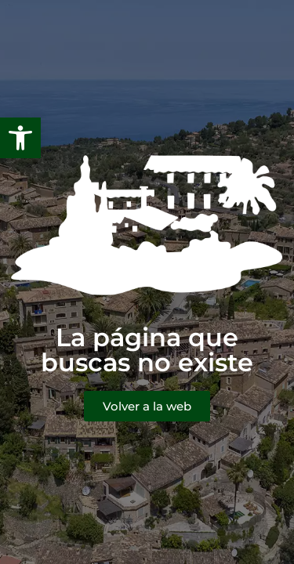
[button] (20, 138)
